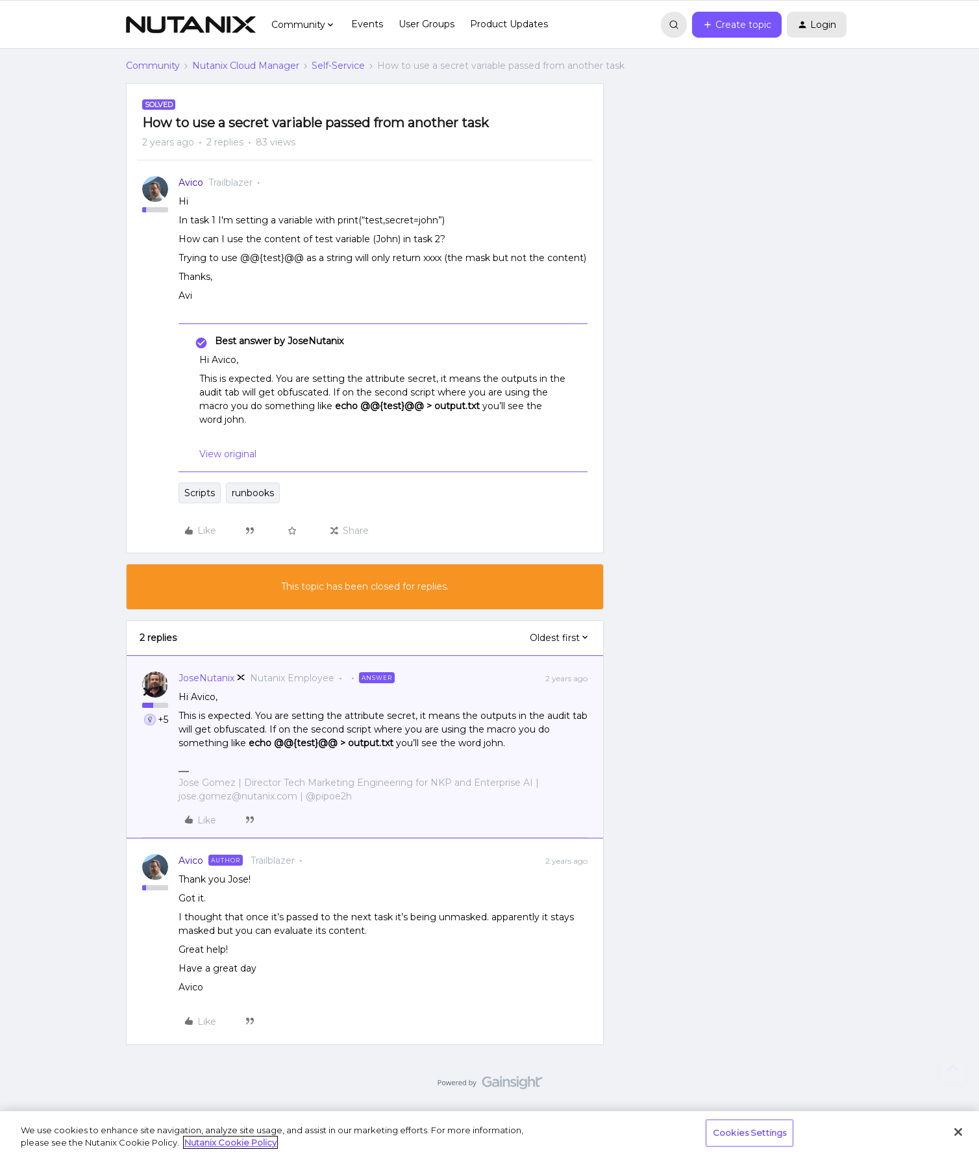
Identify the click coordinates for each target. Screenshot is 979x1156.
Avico (191, 182)
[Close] (958, 1132)
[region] (489, 1133)
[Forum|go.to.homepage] (191, 25)
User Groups (426, 24)
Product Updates (509, 24)
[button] (737, 25)
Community (153, 65)
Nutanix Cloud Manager (245, 65)
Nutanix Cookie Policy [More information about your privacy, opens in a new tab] (230, 1142)
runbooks (253, 493)
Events (367, 24)
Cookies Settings (749, 1132)
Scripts (199, 493)
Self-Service (338, 65)
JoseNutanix (206, 678)
